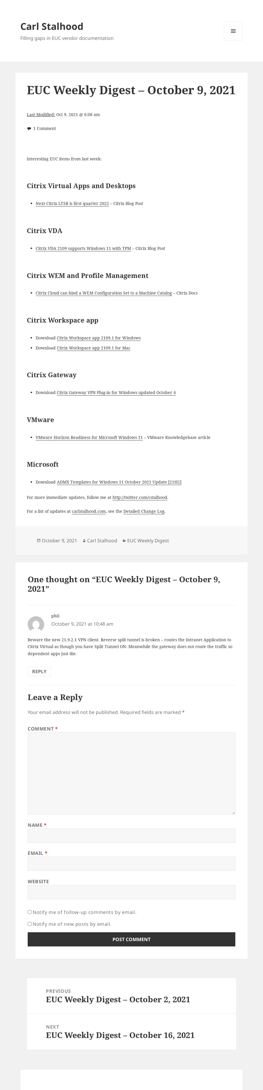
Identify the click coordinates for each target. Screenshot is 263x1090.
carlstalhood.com (89, 511)
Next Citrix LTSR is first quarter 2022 (72, 203)
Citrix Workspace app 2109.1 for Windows (99, 338)
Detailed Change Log (144, 511)
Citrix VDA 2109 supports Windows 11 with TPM (83, 248)
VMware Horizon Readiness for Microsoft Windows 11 (89, 437)
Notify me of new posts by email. (72, 924)
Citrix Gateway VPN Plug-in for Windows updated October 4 (116, 392)
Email (37, 853)
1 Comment (44, 128)
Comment (43, 728)
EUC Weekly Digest (148, 540)
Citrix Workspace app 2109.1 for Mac (93, 348)
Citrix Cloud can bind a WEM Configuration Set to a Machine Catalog (104, 293)
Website (38, 881)
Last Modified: (41, 114)
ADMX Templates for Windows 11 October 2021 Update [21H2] (119, 482)
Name (37, 825)
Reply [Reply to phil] (39, 671)
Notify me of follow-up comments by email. (84, 912)
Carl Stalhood (51, 26)
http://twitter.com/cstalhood (140, 497)
